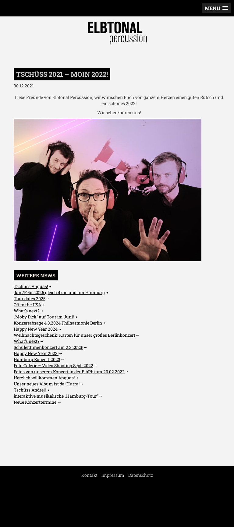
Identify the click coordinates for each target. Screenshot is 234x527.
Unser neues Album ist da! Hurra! (47, 384)
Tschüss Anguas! (31, 286)
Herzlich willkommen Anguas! (44, 378)
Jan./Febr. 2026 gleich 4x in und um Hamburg (59, 292)
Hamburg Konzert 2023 (37, 359)
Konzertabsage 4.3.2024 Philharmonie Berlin (58, 323)
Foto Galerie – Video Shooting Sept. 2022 (53, 365)
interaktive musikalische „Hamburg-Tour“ (56, 396)
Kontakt (89, 475)
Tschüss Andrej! (30, 390)
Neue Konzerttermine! (35, 402)
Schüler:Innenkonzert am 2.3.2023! (48, 347)
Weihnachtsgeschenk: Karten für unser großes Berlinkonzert (74, 335)
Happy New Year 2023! (36, 353)
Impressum (112, 475)
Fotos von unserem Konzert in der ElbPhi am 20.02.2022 (69, 371)
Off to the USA (27, 304)
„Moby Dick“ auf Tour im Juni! (44, 317)
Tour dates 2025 (29, 298)
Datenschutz (140, 475)
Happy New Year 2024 (36, 329)
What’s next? (27, 311)
